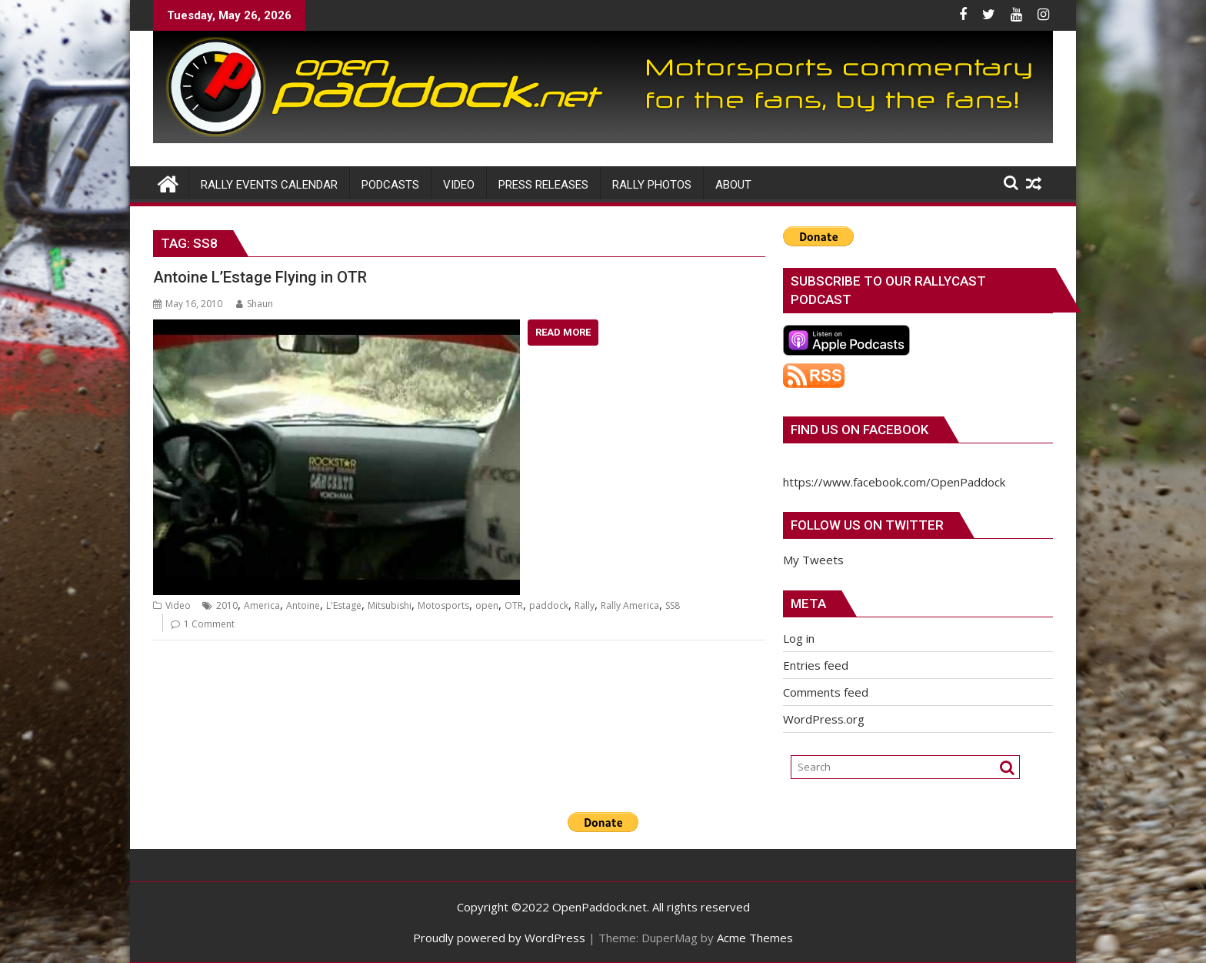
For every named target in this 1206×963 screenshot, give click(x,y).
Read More (563, 332)
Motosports (443, 605)
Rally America (630, 605)
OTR (514, 605)
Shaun (254, 303)
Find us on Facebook (859, 429)
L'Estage (343, 605)
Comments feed (825, 692)
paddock (548, 605)
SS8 (672, 605)
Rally (585, 605)
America (262, 605)
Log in (799, 638)
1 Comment (209, 623)
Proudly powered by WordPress (499, 937)
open (486, 605)
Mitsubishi (389, 605)
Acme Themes (755, 937)
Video (178, 605)
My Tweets (813, 559)
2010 (227, 605)
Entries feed (815, 665)
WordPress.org (824, 719)
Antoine (303, 605)
